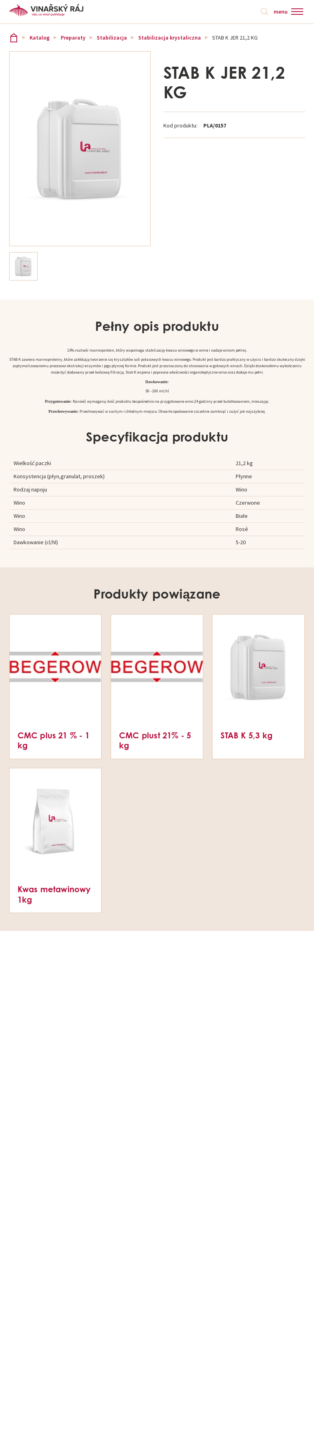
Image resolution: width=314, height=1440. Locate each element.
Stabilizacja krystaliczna (169, 37)
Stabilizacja (112, 37)
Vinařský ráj (13, 37)
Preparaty (73, 37)
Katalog (40, 37)
